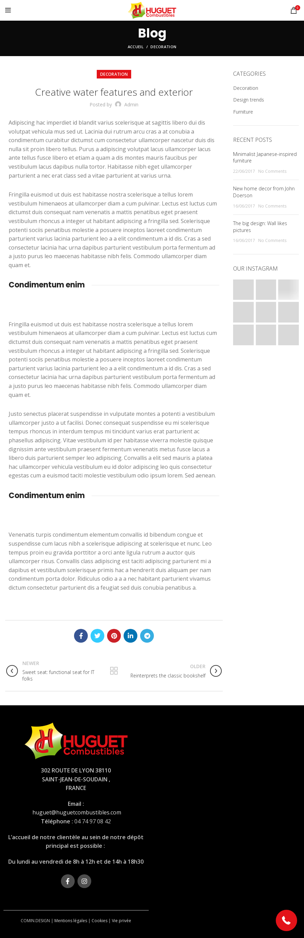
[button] (286, 920)
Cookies (99, 921)
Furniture (243, 111)
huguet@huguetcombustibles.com (76, 812)
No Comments (272, 171)
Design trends (248, 99)
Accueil (136, 46)
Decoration (163, 46)
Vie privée (121, 921)
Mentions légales (70, 921)
